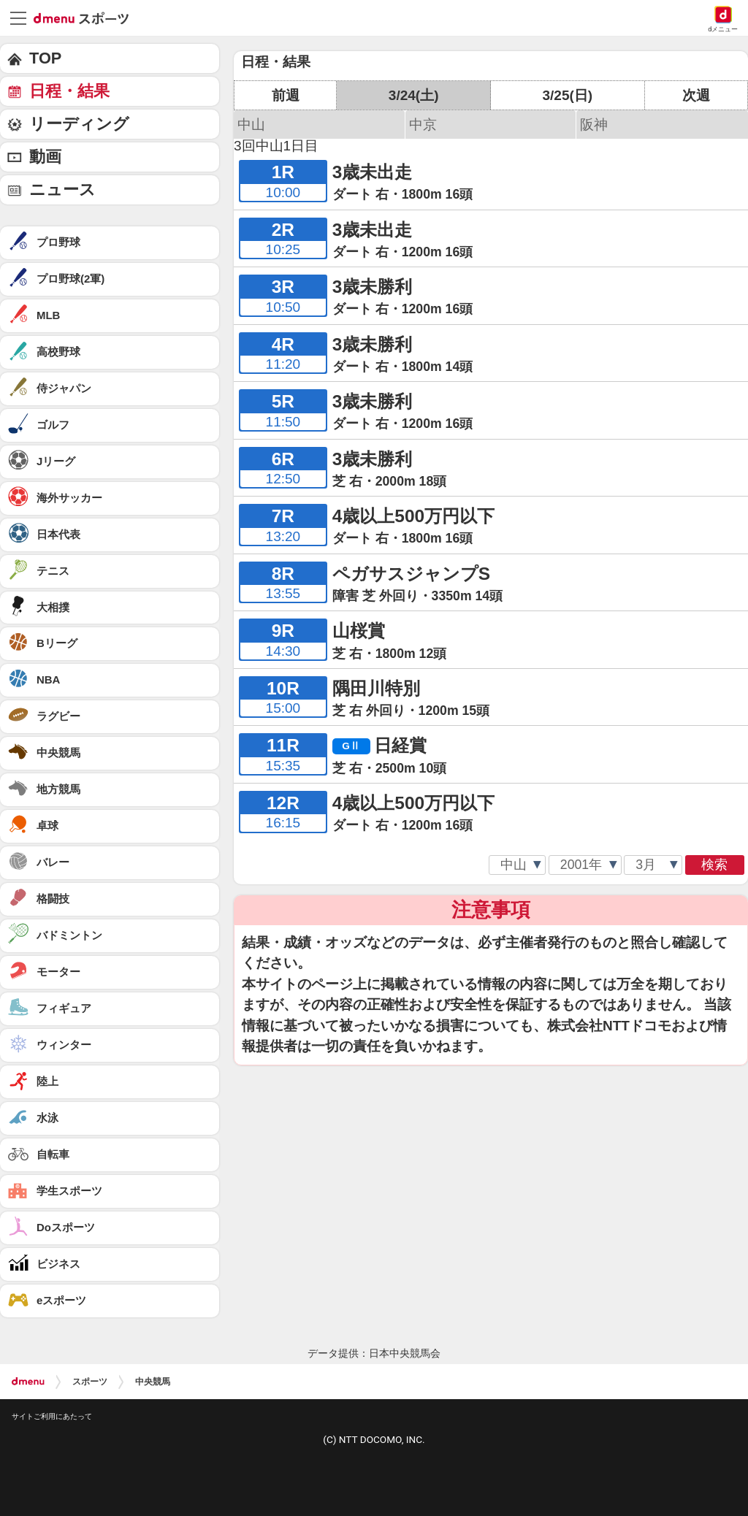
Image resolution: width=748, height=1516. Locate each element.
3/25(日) (567, 95)
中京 (423, 124)
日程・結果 (69, 91)
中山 (251, 124)
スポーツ (89, 1382)
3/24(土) (414, 95)
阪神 (594, 124)
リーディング (79, 124)
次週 (696, 95)
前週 (285, 95)
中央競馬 (152, 1382)
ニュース (62, 189)
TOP (45, 58)
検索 (714, 864)
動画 (45, 157)
